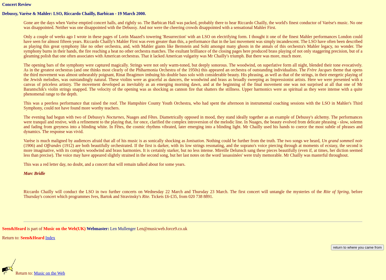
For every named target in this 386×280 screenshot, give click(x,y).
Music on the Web (49, 273)
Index (50, 237)
